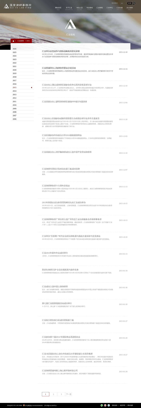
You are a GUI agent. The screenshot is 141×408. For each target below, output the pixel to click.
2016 (14, 84)
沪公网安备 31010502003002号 (34, 405)
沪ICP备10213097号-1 (50, 405)
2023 (14, 59)
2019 (14, 73)
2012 (14, 98)
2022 (14, 63)
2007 (14, 115)
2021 (14, 66)
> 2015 (27, 41)
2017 (14, 80)
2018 (14, 77)
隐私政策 (114, 405)
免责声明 (122, 405)
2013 (14, 94)
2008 (14, 112)
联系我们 (115, 3)
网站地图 (130, 405)
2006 (14, 119)
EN (122, 3)
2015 (14, 87)
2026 (14, 49)
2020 (14, 70)
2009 (14, 108)
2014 (14, 91)
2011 (14, 101)
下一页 (68, 394)
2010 (14, 105)
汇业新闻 (21, 41)
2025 (14, 52)
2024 (14, 56)
